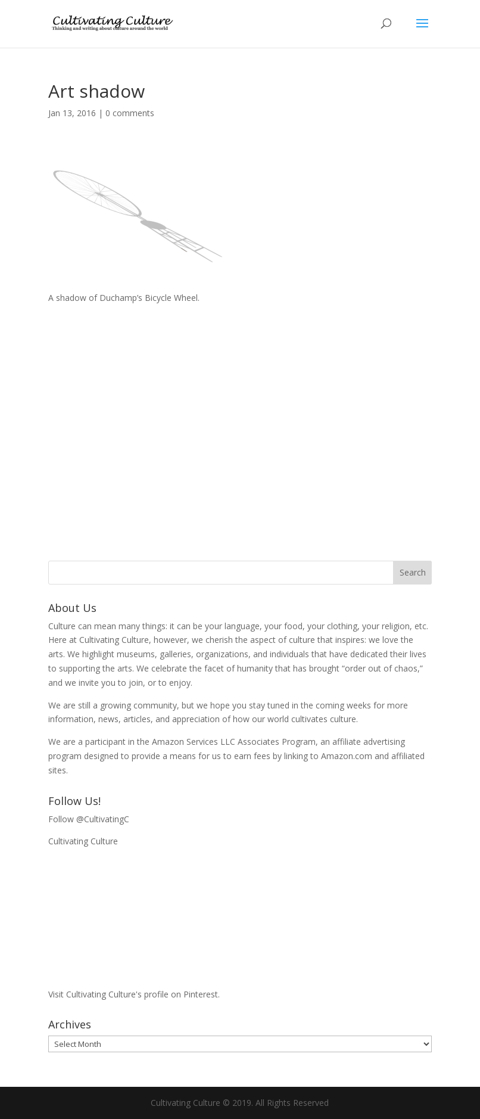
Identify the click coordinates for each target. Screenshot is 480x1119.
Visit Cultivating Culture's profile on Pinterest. (134, 994)
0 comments (129, 113)
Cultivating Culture (83, 841)
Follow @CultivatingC (88, 819)
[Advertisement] (240, 420)
